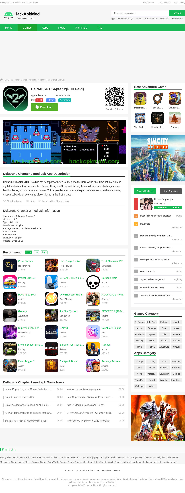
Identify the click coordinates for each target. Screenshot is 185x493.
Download (43, 107)
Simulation (139, 334)
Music (176, 328)
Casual (176, 347)
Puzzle (176, 334)
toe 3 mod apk (170, 462)
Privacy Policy (104, 470)
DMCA (117, 470)
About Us (68, 470)
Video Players (139, 380)
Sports (152, 334)
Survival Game (39, 462)
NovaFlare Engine (111, 328)
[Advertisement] (92, 54)
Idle (164, 334)
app (113, 18)
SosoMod (87, 462)
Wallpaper (139, 386)
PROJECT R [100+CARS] (113, 311)
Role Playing (151, 322)
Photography (151, 374)
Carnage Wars (109, 278)
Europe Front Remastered (72, 344)
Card (164, 328)
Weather (164, 380)
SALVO (64, 328)
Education (164, 374)
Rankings (81, 27)
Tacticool (106, 344)
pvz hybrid (65, 457)
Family (152, 347)
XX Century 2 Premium (113, 294)
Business (176, 367)
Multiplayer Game (8, 462)
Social (152, 380)
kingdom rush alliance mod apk (146, 462)
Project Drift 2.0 (26, 278)
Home (8, 27)
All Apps (140, 361)
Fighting (164, 322)
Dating (152, 361)
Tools (164, 361)
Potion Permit (117, 457)
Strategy (152, 328)
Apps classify (179, 3)
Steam (51, 100)
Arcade (176, 322)
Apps (45, 27)
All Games (140, 322)
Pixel (39, 100)
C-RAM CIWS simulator (72, 278)
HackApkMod (148, 3)
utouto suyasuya (125, 18)
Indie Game (172, 457)
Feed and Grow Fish (81, 457)
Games (27, 27)
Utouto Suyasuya (163, 199)
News (61, 27)
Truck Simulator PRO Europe (113, 261)
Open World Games (56, 462)
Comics (176, 374)
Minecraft (164, 18)
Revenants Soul (27, 294)
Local (139, 367)
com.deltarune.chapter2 (31, 228)
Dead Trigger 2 (26, 361)
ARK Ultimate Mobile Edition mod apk (112, 462)
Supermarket (151, 18)
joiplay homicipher (100, 457)
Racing (139, 340)
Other (151, 386)
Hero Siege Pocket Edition (72, 261)
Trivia (139, 347)
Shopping (176, 361)
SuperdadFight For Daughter (30, 328)
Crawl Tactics (25, 261)
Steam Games (75, 462)
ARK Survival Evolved (47, 457)
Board (164, 340)
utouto (139, 18)
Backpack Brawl (68, 361)
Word (151, 340)
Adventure (33, 80)
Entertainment (176, 380)
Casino (176, 340)
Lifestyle (164, 367)
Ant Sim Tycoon (68, 311)
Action (140, 328)
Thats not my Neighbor (154, 457)
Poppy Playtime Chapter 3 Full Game (18, 457)
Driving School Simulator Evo (30, 344)
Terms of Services (85, 470)
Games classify (164, 3)
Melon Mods (24, 462)
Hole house (178, 18)
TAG (100, 27)
